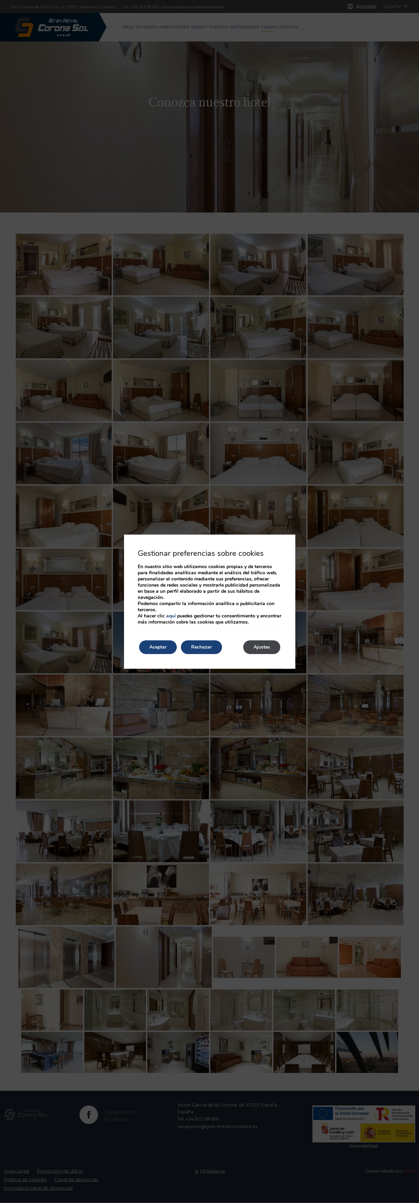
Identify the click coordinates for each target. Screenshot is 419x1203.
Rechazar (201, 647)
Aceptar (158, 647)
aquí (171, 616)
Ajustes (262, 647)
